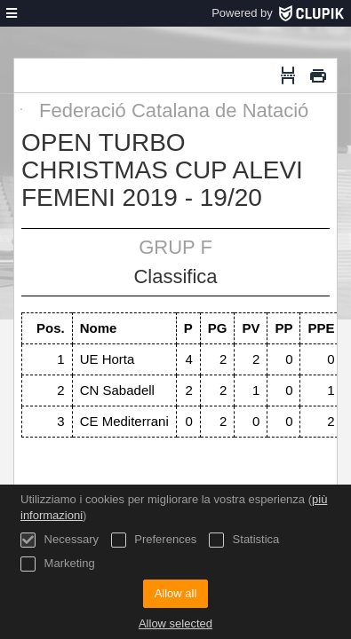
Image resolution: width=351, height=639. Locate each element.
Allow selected (175, 623)
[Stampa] (318, 75)
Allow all (176, 593)
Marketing (57, 564)
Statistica (244, 540)
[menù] (11, 13)
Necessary (59, 540)
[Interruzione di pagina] (288, 75)
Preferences (154, 540)
